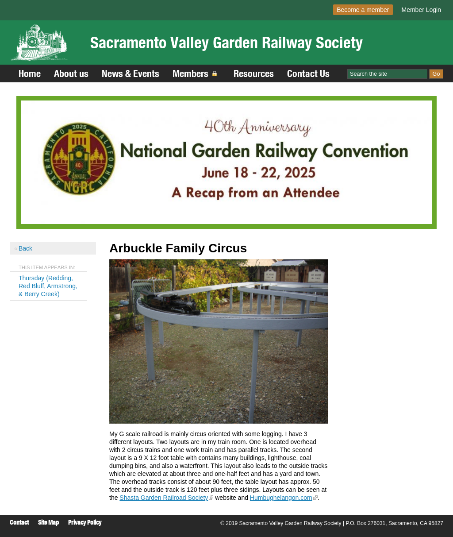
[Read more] (226, 162)
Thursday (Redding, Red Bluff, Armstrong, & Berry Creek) (48, 285)
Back (25, 248)
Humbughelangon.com (281, 497)
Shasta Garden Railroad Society (163, 497)
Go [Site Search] (436, 74)
